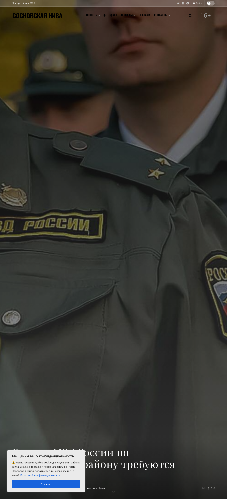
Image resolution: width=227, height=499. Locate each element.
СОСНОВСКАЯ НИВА (37, 15)
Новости (91, 15)
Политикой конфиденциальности (40, 475)
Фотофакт (110, 15)
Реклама (144, 15)
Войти (197, 3)
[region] (46, 471)
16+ (205, 15)
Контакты (160, 15)
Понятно (46, 484)
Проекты (127, 15)
